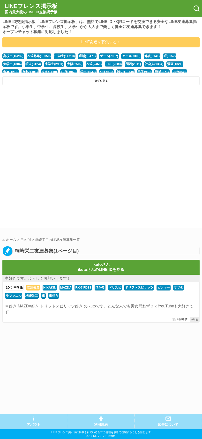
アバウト (33, 424)
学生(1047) (88, 72)
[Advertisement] (101, 124)
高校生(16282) (13, 56)
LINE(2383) (113, 64)
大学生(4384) (12, 64)
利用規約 (101, 424)
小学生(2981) (54, 64)
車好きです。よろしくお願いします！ (38, 278)
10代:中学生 (14, 287)
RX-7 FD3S (83, 287)
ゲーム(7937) (109, 56)
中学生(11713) (64, 56)
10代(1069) (68, 72)
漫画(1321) (174, 64)
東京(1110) (49, 72)
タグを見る (101, 80)
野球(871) (162, 72)
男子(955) (144, 72)
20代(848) (180, 72)
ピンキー (163, 287)
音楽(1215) (10, 72)
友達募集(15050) (39, 56)
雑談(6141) (152, 56)
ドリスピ (115, 287)
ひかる (100, 287)
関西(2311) (133, 64)
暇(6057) (170, 56)
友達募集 (33, 287)
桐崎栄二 (31, 296)
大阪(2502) (74, 64)
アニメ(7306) (131, 56)
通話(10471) (87, 56)
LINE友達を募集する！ (101, 42)
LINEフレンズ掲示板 (31, 9)
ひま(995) (106, 72)
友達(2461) (94, 64)
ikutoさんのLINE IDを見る (101, 270)
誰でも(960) (125, 72)
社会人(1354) (154, 64)
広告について (168, 424)
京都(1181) (29, 72)
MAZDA (66, 287)
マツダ (178, 287)
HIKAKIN (49, 287)
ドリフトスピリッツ (139, 287)
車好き (53, 296)
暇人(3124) (33, 64)
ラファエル (14, 296)
